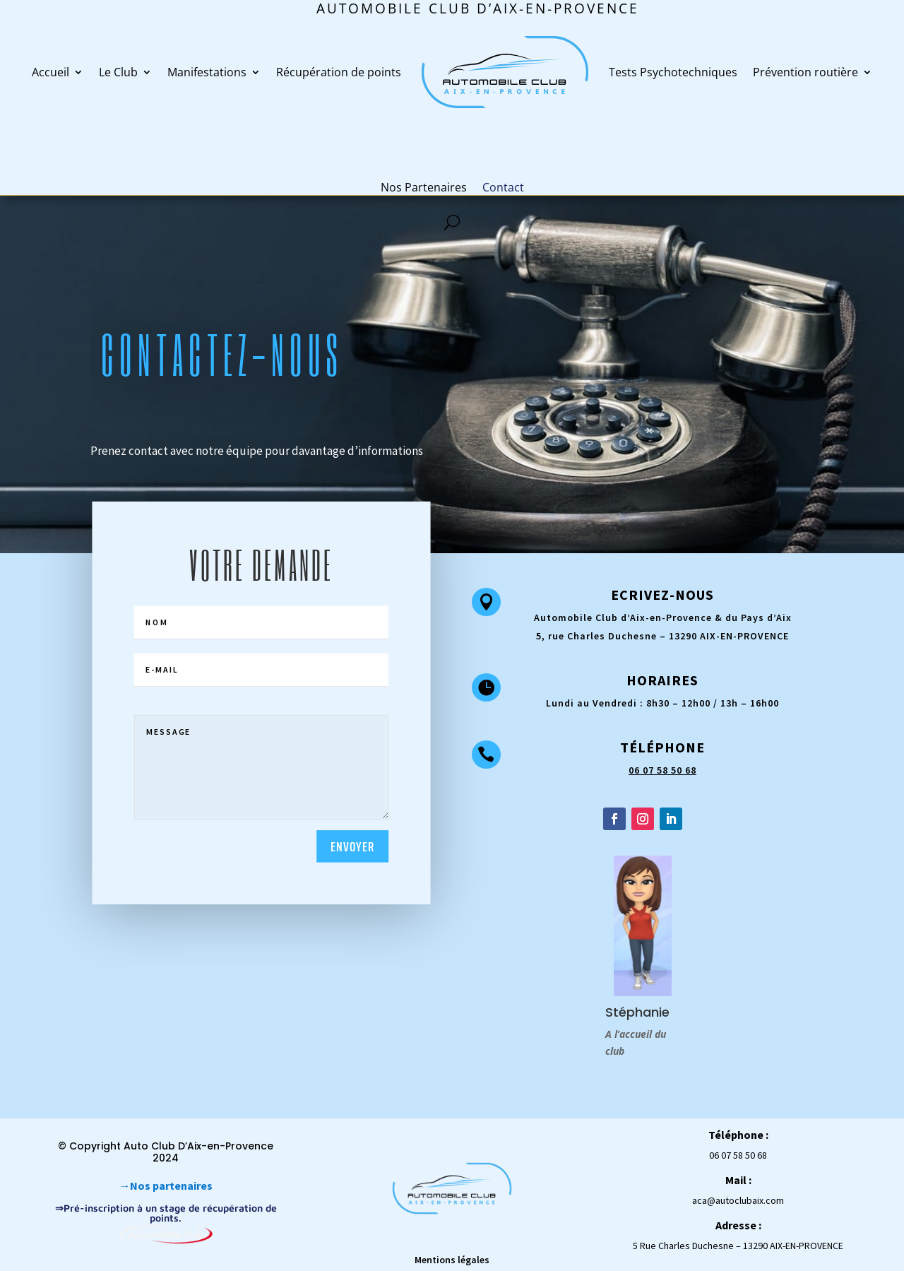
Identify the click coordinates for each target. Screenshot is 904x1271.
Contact (503, 187)
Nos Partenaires (424, 187)
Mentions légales (452, 1259)
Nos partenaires (171, 1185)
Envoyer (352, 846)
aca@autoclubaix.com (738, 1200)
